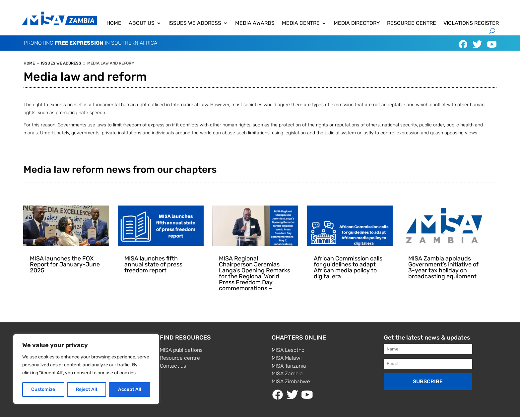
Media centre (301, 23)
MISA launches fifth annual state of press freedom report (153, 264)
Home (113, 23)
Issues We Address (194, 23)
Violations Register (471, 23)
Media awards (255, 23)
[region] (86, 369)
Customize (43, 389)
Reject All (86, 389)
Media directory (357, 23)
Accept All (129, 389)
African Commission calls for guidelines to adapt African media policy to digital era (348, 267)
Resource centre (411, 23)
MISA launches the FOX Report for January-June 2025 (65, 264)
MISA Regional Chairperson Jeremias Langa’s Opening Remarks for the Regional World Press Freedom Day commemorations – (254, 273)
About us (142, 23)
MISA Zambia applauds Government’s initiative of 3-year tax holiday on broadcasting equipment (443, 267)
